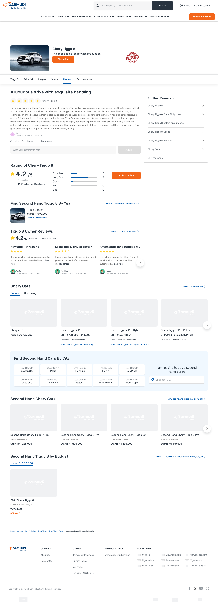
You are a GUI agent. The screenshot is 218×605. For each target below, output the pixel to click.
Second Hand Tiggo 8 (127, 204)
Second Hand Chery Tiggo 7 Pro (29, 434)
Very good (78, 177)
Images (42, 79)
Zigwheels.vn (170, 566)
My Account (202, 5)
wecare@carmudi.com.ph (117, 555)
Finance (62, 17)
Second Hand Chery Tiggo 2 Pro (180, 434)
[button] (140, 263)
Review (67, 79)
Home (12, 531)
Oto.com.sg (145, 566)
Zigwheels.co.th (195, 566)
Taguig (79, 381)
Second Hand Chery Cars (191, 399)
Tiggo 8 (14, 79)
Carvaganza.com (196, 555)
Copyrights (78, 567)
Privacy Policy (80, 561)
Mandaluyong (105, 381)
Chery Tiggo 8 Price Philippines (176, 114)
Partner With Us (102, 17)
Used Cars (122, 17)
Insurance (46, 17)
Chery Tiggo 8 (176, 105)
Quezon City (27, 369)
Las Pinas (132, 369)
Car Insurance (84, 79)
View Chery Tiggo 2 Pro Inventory (77, 344)
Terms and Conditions (83, 555)
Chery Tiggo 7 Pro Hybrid (126, 330)
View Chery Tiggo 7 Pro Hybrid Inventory (130, 344)
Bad (78, 190)
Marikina (53, 381)
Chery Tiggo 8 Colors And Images (176, 123)
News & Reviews (158, 17)
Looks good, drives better (73, 246)
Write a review (126, 175)
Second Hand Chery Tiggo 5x (128, 434)
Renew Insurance (201, 16)
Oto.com (143, 555)
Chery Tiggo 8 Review (56, 531)
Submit (129, 149)
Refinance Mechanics (83, 573)
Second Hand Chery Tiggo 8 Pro (80, 434)
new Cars (19, 531)
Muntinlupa (132, 381)
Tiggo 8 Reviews (129, 231)
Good (78, 181)
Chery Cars (63, 59)
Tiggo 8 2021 (35, 209)
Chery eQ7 (16, 330)
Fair (78, 185)
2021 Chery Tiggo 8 (22, 500)
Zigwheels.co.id (171, 555)
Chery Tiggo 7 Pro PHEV (175, 330)
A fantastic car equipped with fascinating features (136, 246)
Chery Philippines (30, 531)
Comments (44, 141)
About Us (45, 555)
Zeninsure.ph (170, 560)
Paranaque (79, 369)
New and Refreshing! (25, 246)
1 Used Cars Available (37, 218)
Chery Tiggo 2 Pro (71, 330)
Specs (54, 79)
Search (162, 5)
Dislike (27, 141)
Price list (28, 79)
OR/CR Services (80, 17)
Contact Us (46, 561)
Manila (105, 369)
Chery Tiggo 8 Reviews (176, 140)
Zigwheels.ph (146, 560)
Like (14, 141)
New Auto (139, 17)
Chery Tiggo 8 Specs (176, 131)
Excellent (78, 173)
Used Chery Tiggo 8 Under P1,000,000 (186, 457)
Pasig (53, 369)
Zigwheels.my (194, 560)
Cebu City (27, 381)
